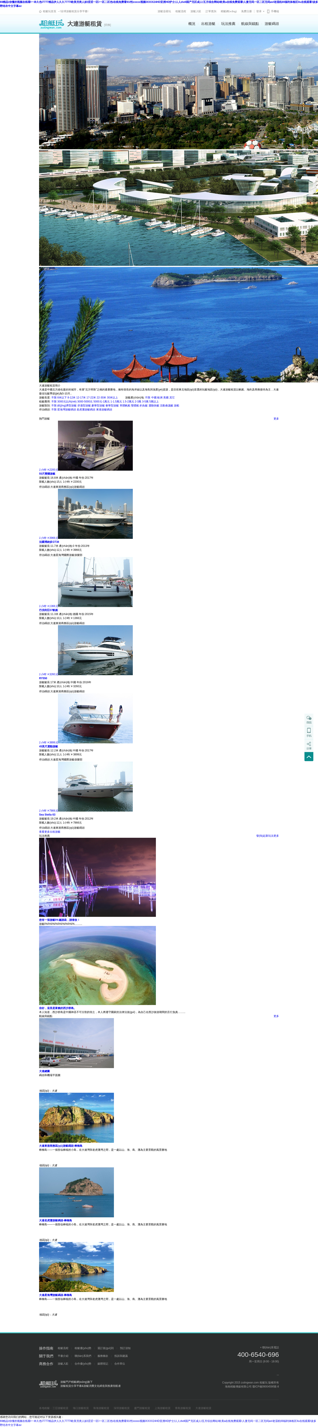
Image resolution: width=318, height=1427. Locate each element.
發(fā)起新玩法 (265, 835)
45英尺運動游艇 (48, 746)
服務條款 (102, 1355)
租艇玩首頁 (49, 11)
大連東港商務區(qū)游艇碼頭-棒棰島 (60, 1145)
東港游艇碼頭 (104, 409)
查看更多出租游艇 (49, 831)
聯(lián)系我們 (83, 1355)
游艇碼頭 (272, 24)
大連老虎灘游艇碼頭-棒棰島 (55, 1220)
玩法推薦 (228, 24)
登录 (259, 11)
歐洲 (160, 397)
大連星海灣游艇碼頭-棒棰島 (55, 1295)
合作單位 (119, 1363)
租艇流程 (180, 11)
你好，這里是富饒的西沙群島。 (57, 1008)
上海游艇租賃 (163, 1408)
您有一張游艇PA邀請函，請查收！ (59, 919)
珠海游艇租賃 (101, 1408)
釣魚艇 (144, 405)
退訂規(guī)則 (105, 1348)
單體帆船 (125, 405)
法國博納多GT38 (49, 541)
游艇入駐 (196, 11)
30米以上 (112, 397)
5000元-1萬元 (101, 401)
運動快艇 (154, 405)
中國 (154, 397)
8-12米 (72, 397)
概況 (191, 24)
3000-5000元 (85, 401)
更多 (276, 418)
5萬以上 (154, 401)
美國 (166, 397)
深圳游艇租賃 (122, 1408)
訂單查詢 (211, 11)
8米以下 (62, 397)
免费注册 (246, 11)
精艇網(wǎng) (229, 11)
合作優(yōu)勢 (83, 1363)
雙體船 (135, 405)
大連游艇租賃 (203, 1408)
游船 (176, 405)
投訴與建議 (121, 1355)
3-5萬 (145, 401)
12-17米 (81, 397)
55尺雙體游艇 (47, 473)
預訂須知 (125, 1348)
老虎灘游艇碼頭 (86, 409)
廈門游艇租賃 (142, 1408)
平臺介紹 (63, 1355)
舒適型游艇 (84, 405)
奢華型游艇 (112, 405)
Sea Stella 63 (47, 814)
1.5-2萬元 (128, 401)
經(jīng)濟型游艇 (67, 405)
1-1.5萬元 (116, 401)
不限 (54, 397)
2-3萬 (138, 401)
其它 (172, 397)
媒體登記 (102, 1363)
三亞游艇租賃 (60, 1408)
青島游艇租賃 (183, 1408)
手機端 (275, 11)
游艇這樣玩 (164, 11)
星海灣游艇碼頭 (66, 409)
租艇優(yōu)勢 (83, 1348)
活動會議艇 (166, 405)
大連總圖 (44, 1071)
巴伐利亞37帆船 (48, 610)
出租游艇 (208, 24)
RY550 (43, 678)
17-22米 (91, 397)
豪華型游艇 (98, 405)
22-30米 (101, 397)
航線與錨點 (250, 24)
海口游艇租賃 (81, 1408)
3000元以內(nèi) (67, 401)
